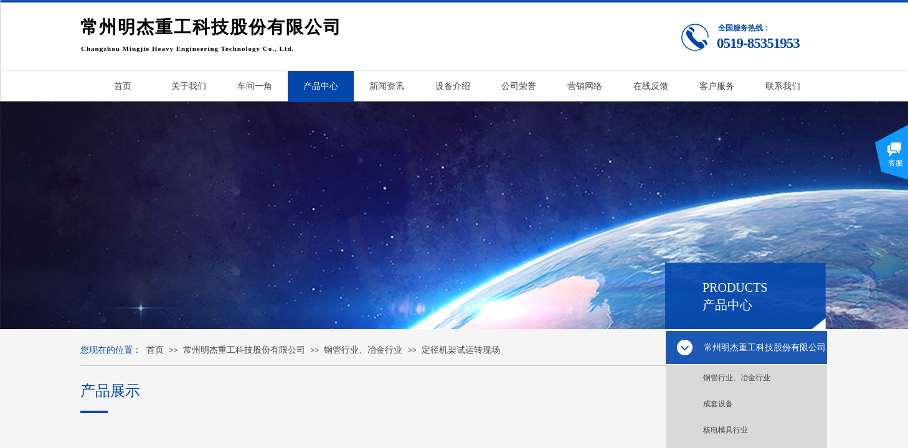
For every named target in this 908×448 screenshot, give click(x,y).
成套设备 (718, 403)
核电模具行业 (725, 430)
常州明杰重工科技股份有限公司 (244, 350)
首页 (155, 350)
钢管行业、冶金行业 (736, 377)
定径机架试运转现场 (461, 350)
